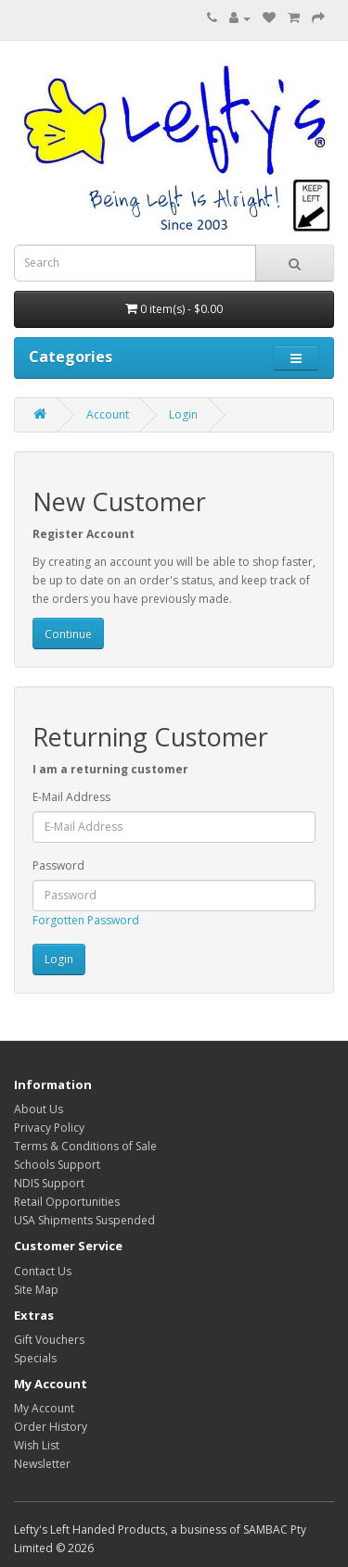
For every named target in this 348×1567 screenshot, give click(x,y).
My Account (44, 1408)
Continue (68, 634)
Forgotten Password (85, 920)
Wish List (36, 1445)
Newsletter (42, 1464)
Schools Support (57, 1164)
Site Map (36, 1289)
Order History (50, 1427)
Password (58, 865)
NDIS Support (49, 1183)
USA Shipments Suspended (84, 1220)
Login (183, 414)
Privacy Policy (49, 1127)
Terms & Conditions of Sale (85, 1146)
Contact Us (42, 1271)
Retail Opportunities (67, 1202)
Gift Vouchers (49, 1340)
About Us (38, 1109)
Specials (35, 1358)
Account (107, 414)
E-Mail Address (71, 797)
